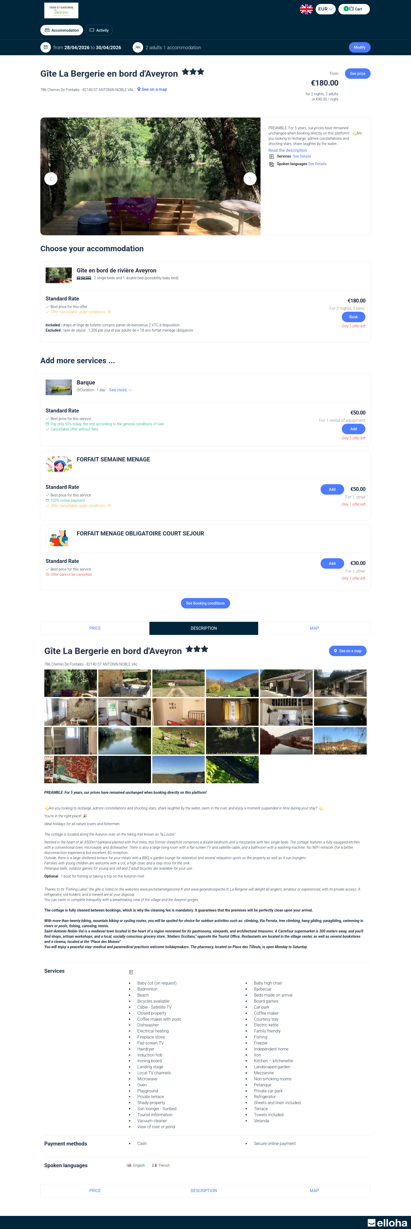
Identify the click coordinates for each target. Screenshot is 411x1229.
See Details (301, 156)
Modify (359, 47)
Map (314, 628)
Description (204, 628)
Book (353, 317)
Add (353, 429)
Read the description (287, 150)
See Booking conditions (205, 603)
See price (357, 73)
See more (120, 389)
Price (95, 628)
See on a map (152, 89)
